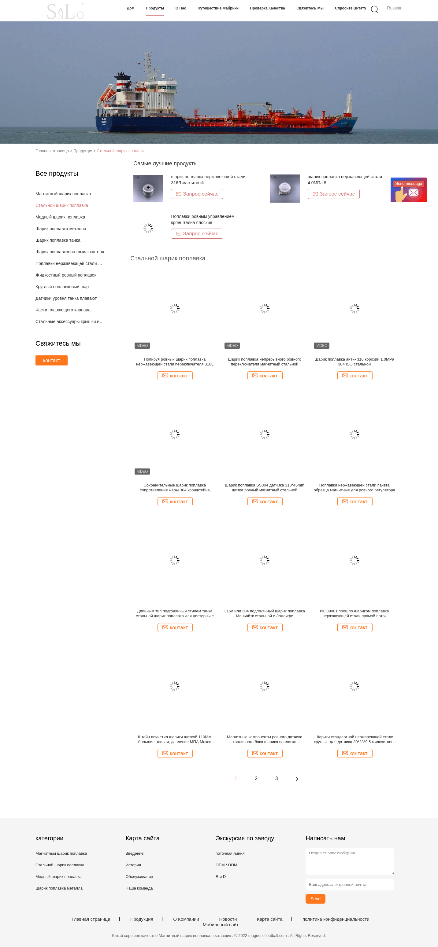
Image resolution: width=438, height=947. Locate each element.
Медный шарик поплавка (60, 217)
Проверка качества (267, 8)
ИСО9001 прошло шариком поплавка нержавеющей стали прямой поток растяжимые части (354, 613)
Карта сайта (270, 919)
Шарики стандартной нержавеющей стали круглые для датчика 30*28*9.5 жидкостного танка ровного (354, 739)
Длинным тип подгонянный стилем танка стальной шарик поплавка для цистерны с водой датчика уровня (174, 613)
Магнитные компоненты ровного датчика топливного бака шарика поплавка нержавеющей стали (264, 739)
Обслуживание (139, 876)
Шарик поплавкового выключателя (69, 251)
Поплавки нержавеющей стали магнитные (70, 263)
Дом (131, 8)
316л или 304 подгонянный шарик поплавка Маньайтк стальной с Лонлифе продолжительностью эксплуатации (264, 613)
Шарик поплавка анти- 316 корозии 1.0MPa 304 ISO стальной (354, 361)
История (133, 865)
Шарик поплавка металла (60, 228)
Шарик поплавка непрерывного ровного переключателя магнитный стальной (264, 361)
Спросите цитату (350, 8)
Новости (228, 919)
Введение (134, 853)
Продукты (155, 8)
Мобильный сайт (221, 925)
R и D (221, 876)
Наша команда (139, 888)
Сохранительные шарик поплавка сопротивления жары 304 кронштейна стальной (175, 488)
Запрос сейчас (197, 194)
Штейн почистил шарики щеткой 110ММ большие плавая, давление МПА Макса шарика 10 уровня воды (175, 739)
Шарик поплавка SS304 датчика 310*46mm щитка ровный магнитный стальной (264, 487)
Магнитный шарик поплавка (63, 193)
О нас (181, 8)
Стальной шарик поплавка (121, 151)
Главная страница (91, 919)
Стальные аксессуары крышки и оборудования (70, 321)
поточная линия (230, 853)
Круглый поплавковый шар (62, 286)
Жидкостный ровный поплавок (65, 275)
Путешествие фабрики (218, 8)
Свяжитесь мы (310, 8)
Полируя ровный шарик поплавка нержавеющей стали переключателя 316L (174, 361)
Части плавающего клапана (63, 309)
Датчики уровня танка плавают (66, 298)
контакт (51, 360)
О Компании (186, 919)
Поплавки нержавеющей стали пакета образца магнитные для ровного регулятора (354, 487)
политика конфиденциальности (336, 919)
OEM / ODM (226, 865)
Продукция (141, 919)
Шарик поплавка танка (57, 240)
